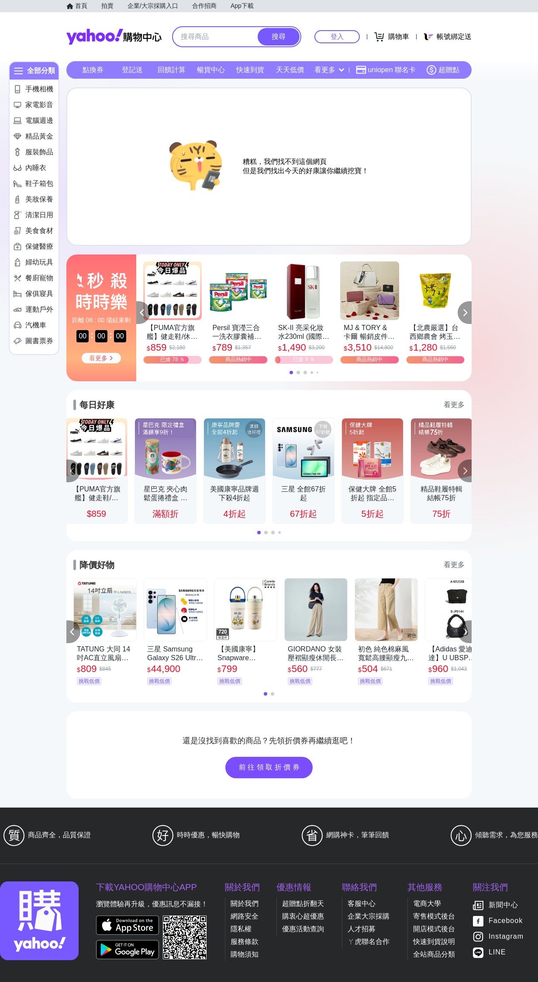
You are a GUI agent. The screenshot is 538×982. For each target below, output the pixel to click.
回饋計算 (172, 69)
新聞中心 (503, 905)
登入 (337, 36)
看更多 (329, 69)
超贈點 (442, 70)
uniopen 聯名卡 (386, 70)
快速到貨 (250, 69)
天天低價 (290, 69)
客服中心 (362, 903)
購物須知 (245, 954)
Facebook (506, 921)
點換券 (93, 69)
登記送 (132, 69)
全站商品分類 (434, 954)
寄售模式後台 (434, 916)
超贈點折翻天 (303, 903)
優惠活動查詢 (303, 929)
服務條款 (245, 941)
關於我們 (245, 903)
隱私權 (241, 929)
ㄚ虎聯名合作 (369, 941)
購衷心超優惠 (303, 916)
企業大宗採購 (369, 916)
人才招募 (362, 929)
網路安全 (245, 916)
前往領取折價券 (270, 767)
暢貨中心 (211, 69)
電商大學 (427, 903)
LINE (497, 952)
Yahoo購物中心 (114, 36)
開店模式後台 (434, 929)
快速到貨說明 (434, 941)
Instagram (506, 936)
